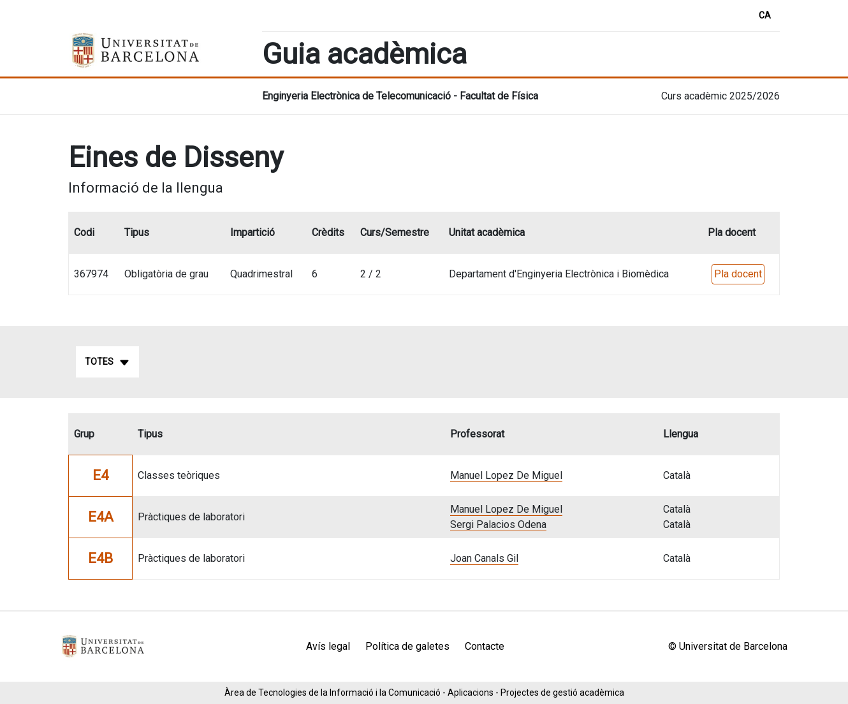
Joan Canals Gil (484, 558)
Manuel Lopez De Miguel (506, 475)
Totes (107, 362)
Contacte (484, 646)
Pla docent (738, 274)
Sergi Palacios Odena (498, 524)
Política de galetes (407, 646)
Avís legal (328, 646)
